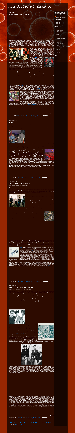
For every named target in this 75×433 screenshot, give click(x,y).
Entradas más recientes (17, 422)
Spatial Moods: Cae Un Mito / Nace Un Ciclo (19, 14)
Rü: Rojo (11, 122)
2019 (57, 52)
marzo (58, 49)
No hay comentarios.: (36, 115)
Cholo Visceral (11, 45)
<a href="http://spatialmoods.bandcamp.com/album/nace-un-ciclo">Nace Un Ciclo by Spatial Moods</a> (31, 109)
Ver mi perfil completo (60, 17)
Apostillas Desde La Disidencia (30, 6)
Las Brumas (31, 250)
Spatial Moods (36, 57)
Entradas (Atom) (19, 424)
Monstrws (21, 247)
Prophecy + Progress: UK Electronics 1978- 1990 (16, 333)
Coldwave (26, 418)
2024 (57, 23)
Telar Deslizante (39, 249)
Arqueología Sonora (18, 418)
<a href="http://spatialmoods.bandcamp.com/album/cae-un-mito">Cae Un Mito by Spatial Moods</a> (31, 81)
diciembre (59, 30)
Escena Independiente (40, 418)
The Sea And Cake (13, 243)
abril (58, 37)
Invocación (24, 244)
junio (58, 34)
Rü (13, 144)
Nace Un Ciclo (21, 85)
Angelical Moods (37, 88)
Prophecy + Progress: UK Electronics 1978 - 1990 (21, 287)
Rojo (50, 147)
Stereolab (38, 244)
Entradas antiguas (47, 422)
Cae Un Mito (31, 71)
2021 (57, 27)
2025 (57, 22)
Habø (17, 291)
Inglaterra (48, 418)
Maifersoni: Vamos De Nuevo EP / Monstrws (19, 183)
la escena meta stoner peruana (32, 104)
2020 (57, 29)
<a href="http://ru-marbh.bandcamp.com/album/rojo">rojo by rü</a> (31, 171)
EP (34, 194)
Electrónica (32, 418)
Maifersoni (40, 195)
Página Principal (32, 422)
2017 (57, 55)
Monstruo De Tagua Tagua (36, 197)
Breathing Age (48, 319)
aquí (52, 406)
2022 (57, 26)
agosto (59, 31)
